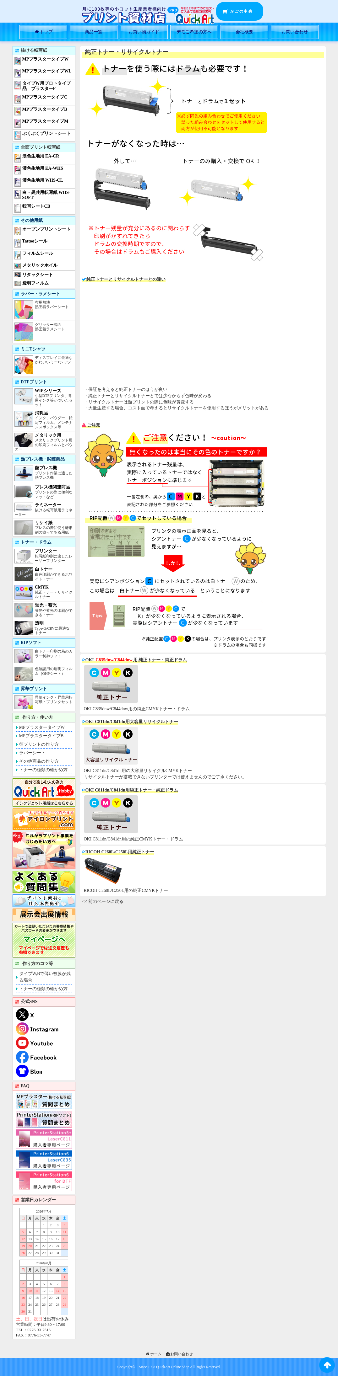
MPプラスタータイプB (41, 735)
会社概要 (244, 31)
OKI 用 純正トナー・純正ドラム (136, 660)
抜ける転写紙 (34, 50)
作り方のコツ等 (37, 963)
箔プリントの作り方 (39, 744)
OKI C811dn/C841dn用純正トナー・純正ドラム (131, 790)
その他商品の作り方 (39, 761)
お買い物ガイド (143, 31)
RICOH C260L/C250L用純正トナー (120, 852)
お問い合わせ (294, 31)
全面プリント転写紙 (40, 147)
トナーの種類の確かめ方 (43, 769)
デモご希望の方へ (194, 31)
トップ (43, 31)
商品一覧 (93, 31)
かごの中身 (241, 11)
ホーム (153, 1354)
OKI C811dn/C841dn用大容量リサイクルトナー (131, 721)
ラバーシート (32, 752)
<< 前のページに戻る (102, 901)
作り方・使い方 (37, 717)
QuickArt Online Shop (172, 1367)
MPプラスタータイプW (42, 727)
